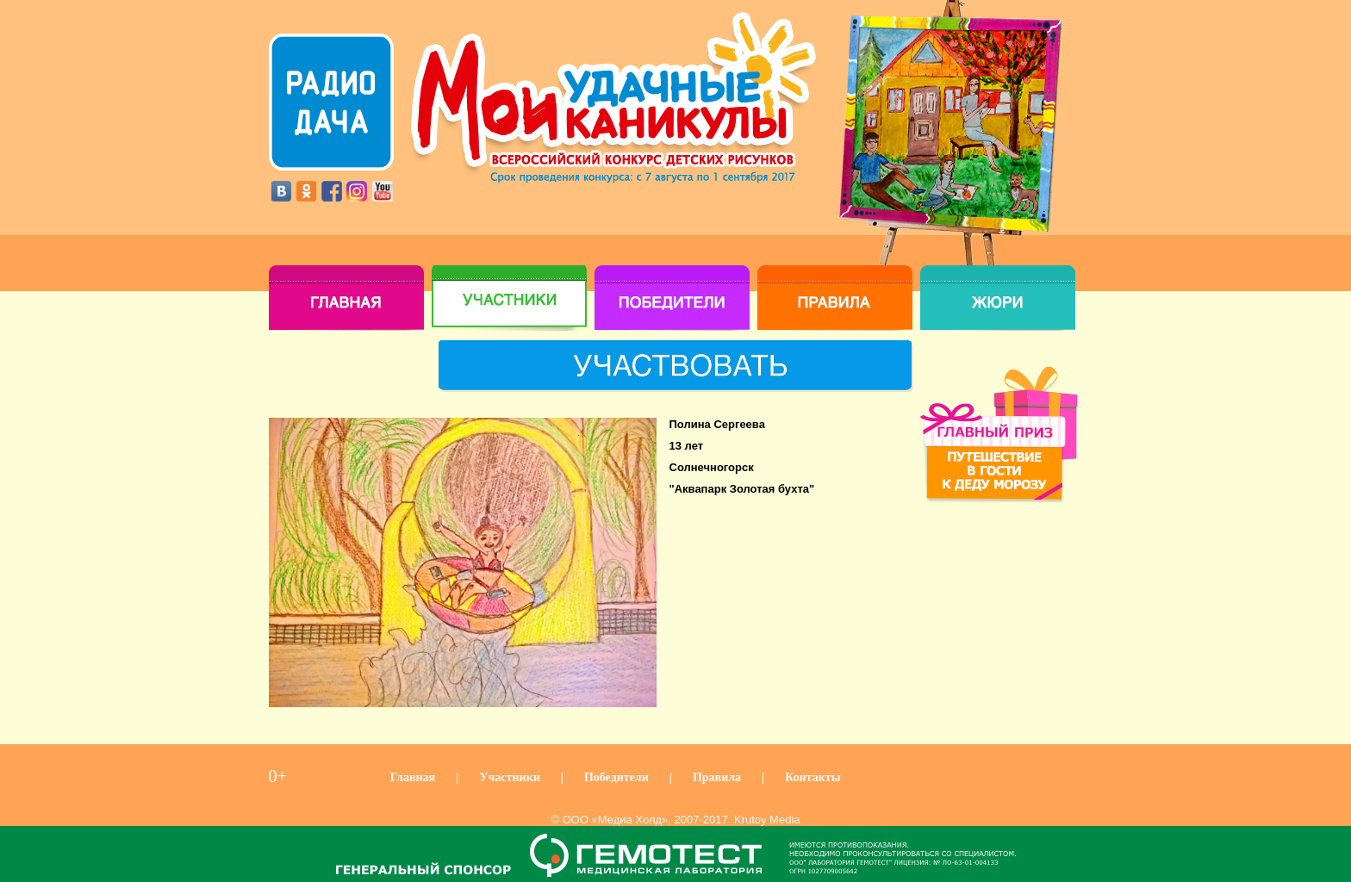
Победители (616, 777)
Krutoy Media (767, 819)
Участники (509, 777)
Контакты (812, 777)
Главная (412, 777)
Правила (717, 777)
